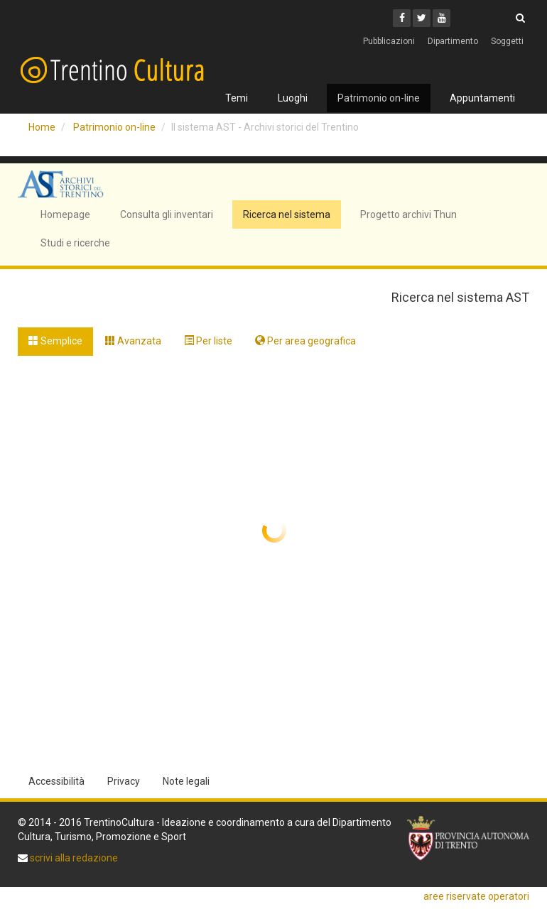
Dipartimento (453, 41)
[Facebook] (402, 18)
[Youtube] (441, 18)
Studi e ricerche (75, 243)
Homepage (65, 214)
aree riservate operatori (476, 896)
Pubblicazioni (389, 41)
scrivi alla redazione (73, 858)
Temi (236, 98)
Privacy (123, 781)
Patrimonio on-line (378, 98)
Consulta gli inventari (166, 214)
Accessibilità (56, 781)
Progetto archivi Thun (408, 214)
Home (41, 127)
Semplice (55, 341)
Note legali (186, 781)
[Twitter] (421, 18)
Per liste (208, 341)
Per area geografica (305, 341)
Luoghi (293, 98)
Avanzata (133, 341)
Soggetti (507, 41)
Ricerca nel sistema (286, 214)
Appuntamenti (482, 98)
